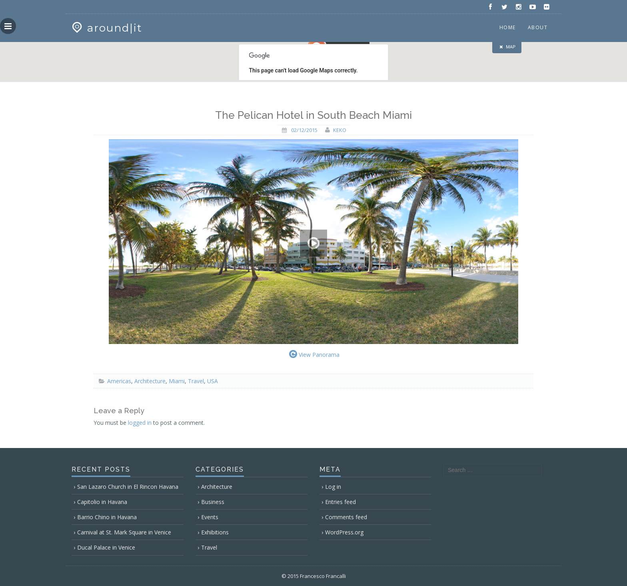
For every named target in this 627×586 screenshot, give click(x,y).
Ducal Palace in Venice (106, 547)
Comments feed (346, 517)
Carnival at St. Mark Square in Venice (124, 532)
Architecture (150, 381)
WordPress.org (344, 532)
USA (212, 381)
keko (339, 130)
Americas (119, 381)
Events (209, 517)
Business (212, 502)
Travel (196, 381)
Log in (333, 486)
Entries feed (340, 502)
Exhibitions (215, 532)
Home (507, 27)
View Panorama (313, 353)
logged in (140, 422)
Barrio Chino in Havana (107, 517)
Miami (177, 381)
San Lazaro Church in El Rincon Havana (127, 486)
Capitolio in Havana (102, 502)
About (538, 27)
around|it (106, 28)
